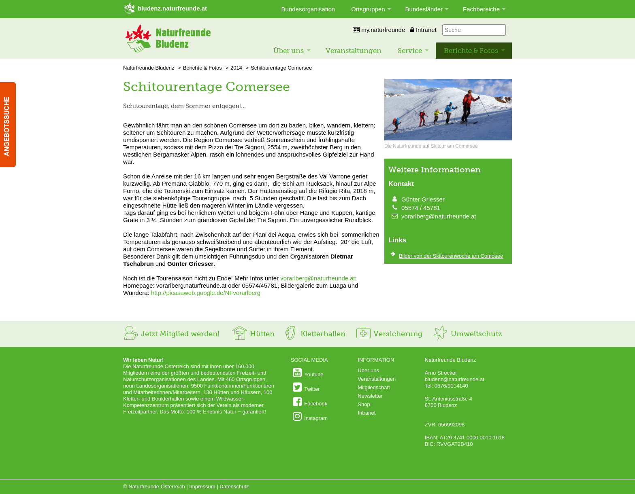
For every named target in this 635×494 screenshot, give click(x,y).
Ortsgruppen (368, 9)
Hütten (253, 333)
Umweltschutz (467, 333)
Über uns (288, 51)
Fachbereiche (481, 9)
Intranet (423, 29)
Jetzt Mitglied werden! (171, 333)
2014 (236, 68)
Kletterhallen (313, 333)
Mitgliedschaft (374, 387)
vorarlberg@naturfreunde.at (317, 278)
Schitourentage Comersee (281, 68)
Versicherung (388, 333)
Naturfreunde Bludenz (148, 68)
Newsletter (370, 396)
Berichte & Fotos (471, 51)
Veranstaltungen (353, 51)
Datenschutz (234, 486)
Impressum (202, 486)
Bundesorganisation (308, 9)
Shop (364, 404)
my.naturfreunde (379, 29)
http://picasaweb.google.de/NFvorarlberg (205, 292)
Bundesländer (424, 9)
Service (410, 51)
